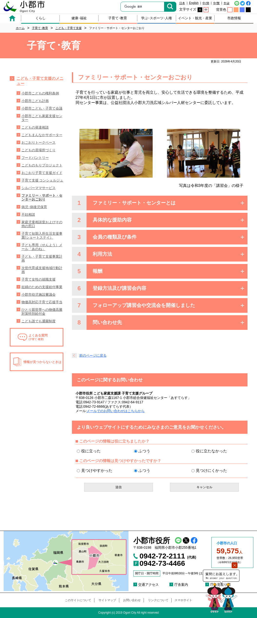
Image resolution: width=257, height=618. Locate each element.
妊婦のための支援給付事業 (41, 287)
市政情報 (234, 18)
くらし (40, 18)
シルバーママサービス (38, 188)
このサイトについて (78, 600)
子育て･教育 (117, 18)
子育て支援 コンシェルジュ (42, 180)
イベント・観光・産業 (195, 18)
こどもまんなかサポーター (41, 135)
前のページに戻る (93, 355)
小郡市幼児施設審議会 (38, 294)
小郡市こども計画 (35, 101)
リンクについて (158, 600)
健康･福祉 (79, 18)
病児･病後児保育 (34, 207)
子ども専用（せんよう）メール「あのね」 (41, 247)
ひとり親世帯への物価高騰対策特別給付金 (41, 311)
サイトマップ (107, 600)
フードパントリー (35, 158)
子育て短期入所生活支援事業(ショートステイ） (41, 235)
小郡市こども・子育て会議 (41, 108)
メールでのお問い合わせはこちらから (116, 411)
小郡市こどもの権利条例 (40, 93)
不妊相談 (28, 214)
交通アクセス (148, 585)
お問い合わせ (132, 600)
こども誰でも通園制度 (38, 321)
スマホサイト (183, 600)
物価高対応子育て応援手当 (41, 302)
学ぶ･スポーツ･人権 (156, 18)
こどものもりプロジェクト (41, 165)
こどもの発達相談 (35, 127)
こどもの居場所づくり (38, 150)
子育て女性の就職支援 (38, 279)
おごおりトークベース (38, 142)
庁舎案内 (181, 585)
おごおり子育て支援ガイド (41, 173)
